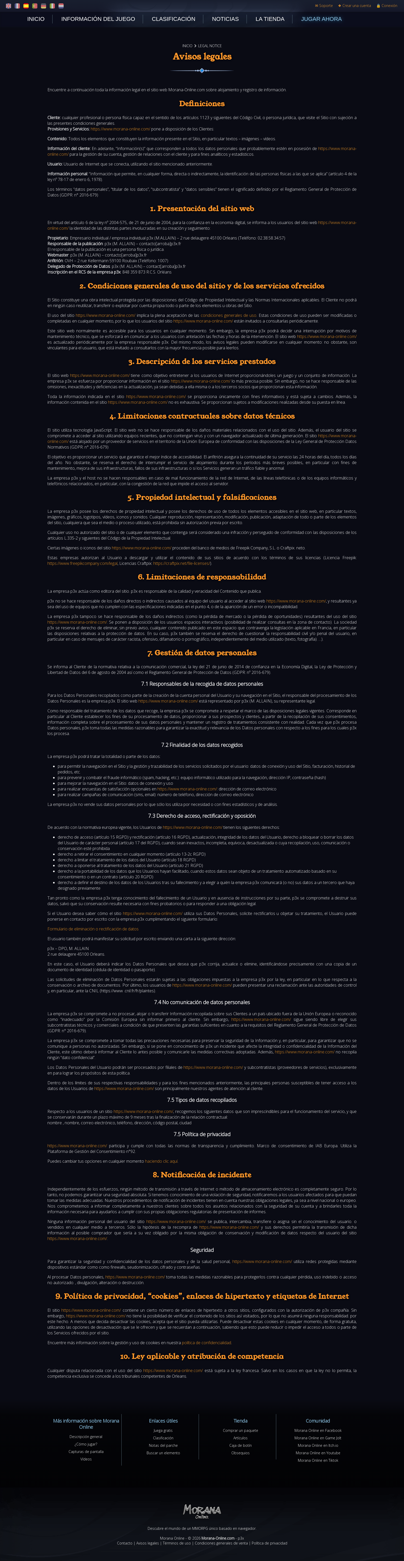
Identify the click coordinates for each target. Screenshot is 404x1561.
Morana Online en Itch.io (318, 1445)
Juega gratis (163, 1430)
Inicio (36, 19)
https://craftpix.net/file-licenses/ (181, 563)
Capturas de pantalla (86, 1451)
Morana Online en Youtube (318, 1452)
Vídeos (86, 1459)
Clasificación (173, 19)
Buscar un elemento (163, 1452)
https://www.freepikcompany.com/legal (82, 563)
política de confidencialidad (206, 1342)
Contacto (124, 1543)
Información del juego (98, 19)
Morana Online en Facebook (318, 1430)
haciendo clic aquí (161, 1161)
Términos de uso (177, 1543)
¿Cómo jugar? (86, 1444)
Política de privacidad (269, 1543)
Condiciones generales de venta (221, 1543)
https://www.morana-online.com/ (120, 129)
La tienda (270, 19)
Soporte (324, 5)
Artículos (240, 1437)
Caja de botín (240, 1445)
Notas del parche (163, 1445)
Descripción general (86, 1436)
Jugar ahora (321, 19)
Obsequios (240, 1452)
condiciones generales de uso (229, 315)
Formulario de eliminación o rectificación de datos (93, 929)
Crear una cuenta (354, 5)
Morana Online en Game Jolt (317, 1437)
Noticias (225, 19)
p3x (241, 1538)
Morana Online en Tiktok (318, 1460)
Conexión (386, 5)
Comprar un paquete (240, 1430)
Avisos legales (147, 1543)
